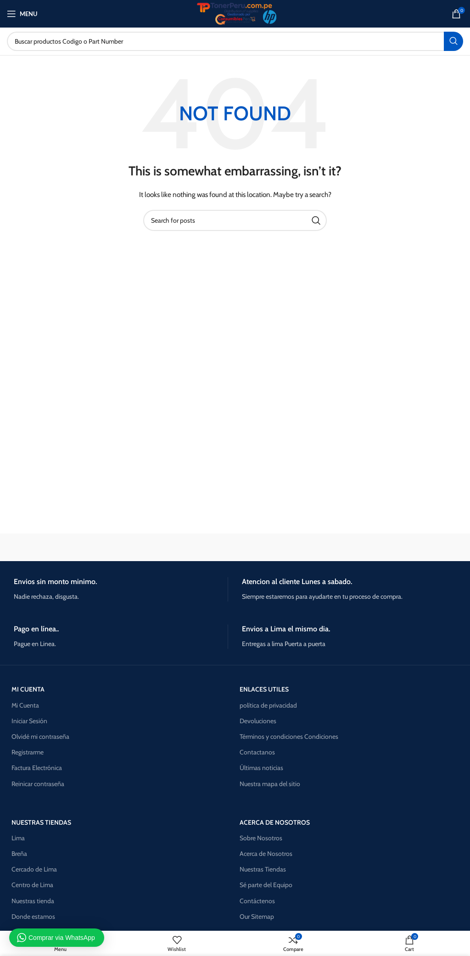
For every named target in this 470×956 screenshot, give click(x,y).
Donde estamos (33, 916)
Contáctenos (257, 901)
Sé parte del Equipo (266, 885)
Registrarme (27, 752)
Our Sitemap (257, 916)
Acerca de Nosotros (266, 853)
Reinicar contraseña (37, 784)
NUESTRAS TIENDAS (41, 822)
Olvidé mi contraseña (40, 736)
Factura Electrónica (36, 768)
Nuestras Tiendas (263, 869)
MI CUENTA (28, 689)
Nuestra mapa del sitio (270, 784)
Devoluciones (258, 721)
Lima (18, 838)
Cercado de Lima (34, 869)
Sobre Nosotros (261, 838)
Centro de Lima (32, 885)
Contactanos (257, 752)
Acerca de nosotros (275, 822)
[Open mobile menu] (22, 14)
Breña (19, 853)
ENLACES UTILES (264, 689)
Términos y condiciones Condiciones (289, 736)
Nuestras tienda (32, 901)
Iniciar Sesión (29, 721)
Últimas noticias (261, 768)
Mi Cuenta (25, 705)
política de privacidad (268, 705)
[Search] (235, 41)
